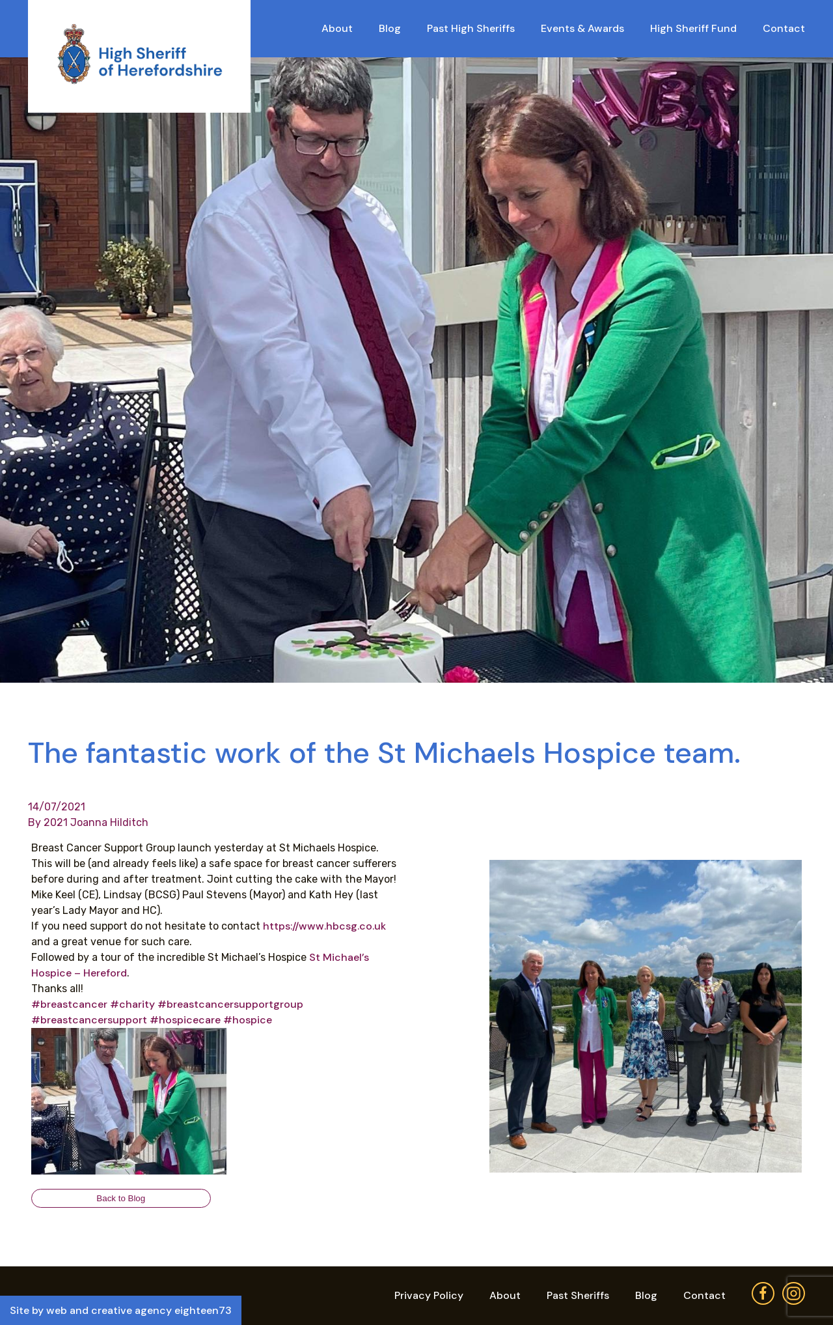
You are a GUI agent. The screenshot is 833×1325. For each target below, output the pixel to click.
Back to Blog (120, 1198)
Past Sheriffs (578, 1295)
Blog (390, 28)
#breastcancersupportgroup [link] (230, 1004)
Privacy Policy (428, 1295)
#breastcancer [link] (69, 1004)
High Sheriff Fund (693, 28)
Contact (784, 28)
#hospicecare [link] (185, 1020)
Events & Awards (582, 28)
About (337, 28)
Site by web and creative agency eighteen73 (121, 1310)
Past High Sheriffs (471, 28)
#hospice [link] (247, 1020)
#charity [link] (132, 1004)
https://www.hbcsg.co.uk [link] (324, 926)
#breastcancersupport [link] (89, 1020)
